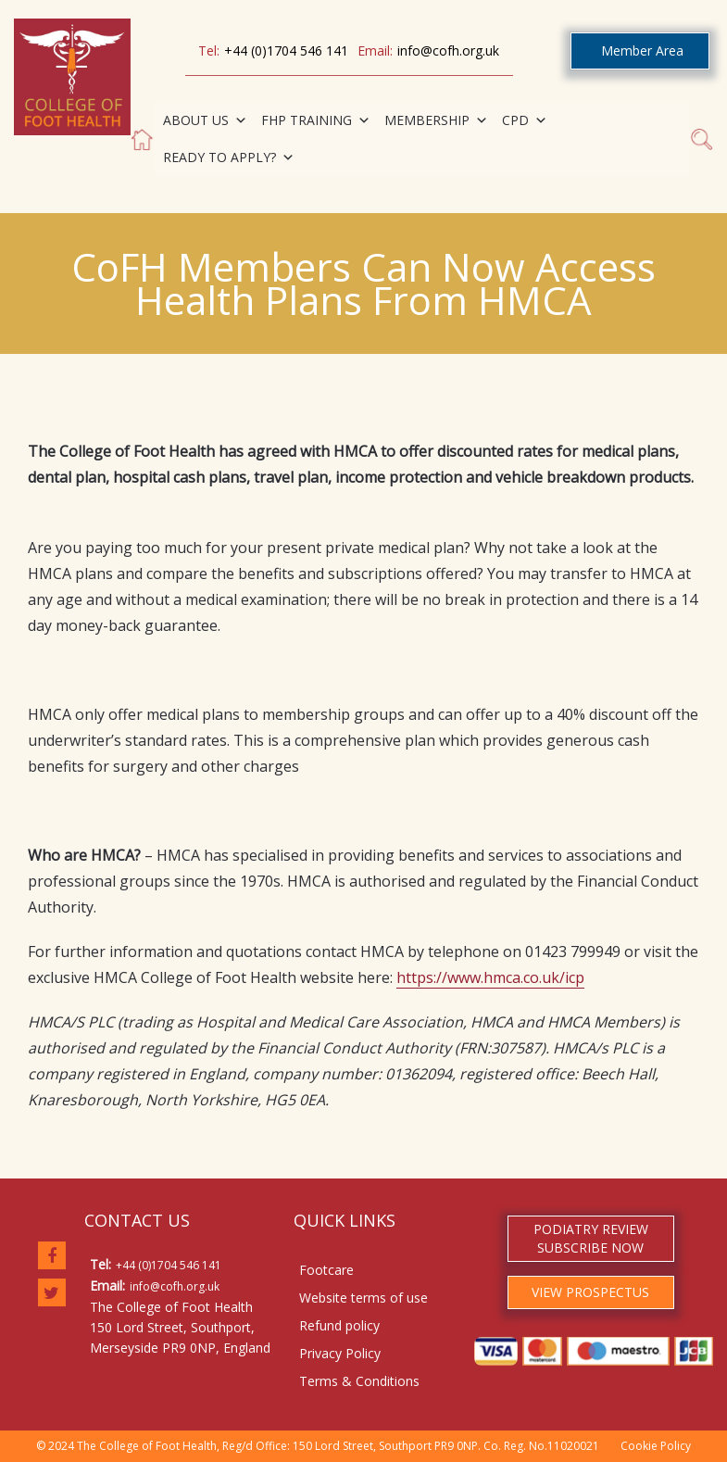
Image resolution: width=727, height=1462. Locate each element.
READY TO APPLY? (229, 157)
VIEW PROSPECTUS (590, 1292)
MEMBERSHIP (436, 120)
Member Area (642, 50)
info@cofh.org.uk (448, 50)
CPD (524, 120)
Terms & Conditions (359, 1381)
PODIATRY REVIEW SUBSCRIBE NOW (590, 1238)
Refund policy (339, 1325)
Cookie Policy (655, 1446)
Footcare (326, 1270)
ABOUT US (205, 120)
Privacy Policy (340, 1353)
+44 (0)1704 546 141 (286, 50)
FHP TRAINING (315, 120)
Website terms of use (363, 1297)
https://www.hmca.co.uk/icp (490, 977)
